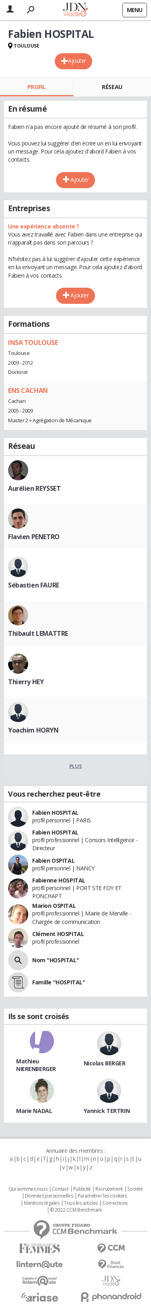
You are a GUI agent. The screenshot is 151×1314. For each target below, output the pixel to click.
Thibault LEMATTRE (38, 633)
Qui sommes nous (28, 1189)
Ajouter (77, 60)
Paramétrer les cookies (102, 1196)
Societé (135, 1189)
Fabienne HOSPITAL (58, 880)
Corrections (114, 1203)
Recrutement (108, 1189)
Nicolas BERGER (105, 1063)
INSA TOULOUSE (33, 342)
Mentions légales (41, 1203)
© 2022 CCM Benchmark (76, 1210)
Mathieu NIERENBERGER (36, 1065)
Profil (36, 87)
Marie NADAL (34, 1111)
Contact (60, 1189)
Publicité (82, 1189)
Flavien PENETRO (34, 536)
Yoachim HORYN (33, 730)
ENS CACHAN (28, 390)
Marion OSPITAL (54, 905)
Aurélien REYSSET (34, 488)
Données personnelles (49, 1196)
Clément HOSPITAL (58, 934)
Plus (75, 766)
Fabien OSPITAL (53, 860)
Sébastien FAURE (33, 585)
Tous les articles (81, 1203)
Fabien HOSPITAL (55, 812)
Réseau (112, 87)
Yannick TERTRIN (107, 1111)
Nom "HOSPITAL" (55, 960)
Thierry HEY (25, 681)
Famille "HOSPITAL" (58, 982)
